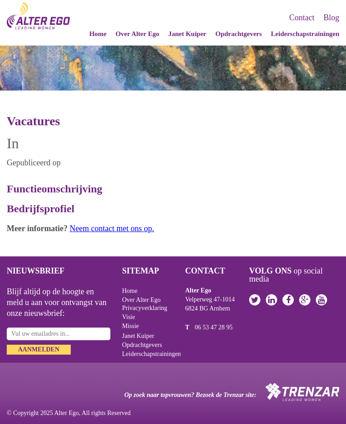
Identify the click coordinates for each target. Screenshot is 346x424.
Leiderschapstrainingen (305, 34)
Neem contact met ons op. (112, 228)
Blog (331, 17)
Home (97, 34)
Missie (130, 326)
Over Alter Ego (137, 34)
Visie (128, 317)
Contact (301, 17)
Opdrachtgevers (238, 34)
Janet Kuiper (187, 34)
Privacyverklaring (144, 308)
